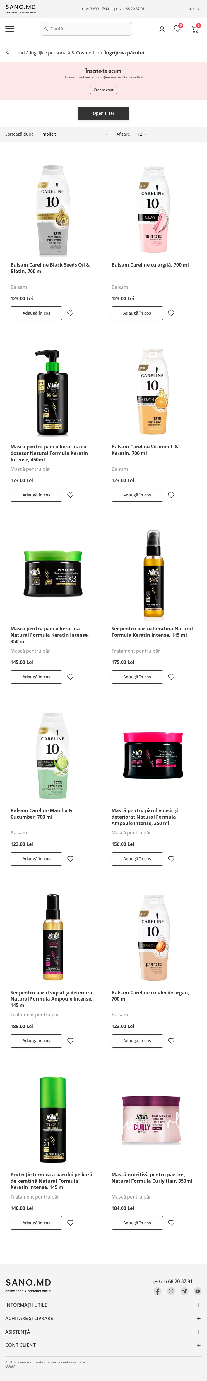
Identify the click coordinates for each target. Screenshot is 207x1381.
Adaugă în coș (36, 313)
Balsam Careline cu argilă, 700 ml (150, 265)
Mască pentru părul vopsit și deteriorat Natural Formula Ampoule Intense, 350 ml (145, 817)
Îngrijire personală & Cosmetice (64, 52)
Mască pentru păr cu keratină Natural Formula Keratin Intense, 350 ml (50, 635)
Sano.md (15, 52)
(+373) (129, 8)
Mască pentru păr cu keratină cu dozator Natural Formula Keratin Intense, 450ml (49, 453)
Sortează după (19, 134)
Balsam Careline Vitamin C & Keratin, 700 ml (145, 449)
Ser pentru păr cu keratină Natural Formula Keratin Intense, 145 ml (152, 631)
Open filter (103, 113)
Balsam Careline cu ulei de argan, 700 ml (150, 995)
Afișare (123, 134)
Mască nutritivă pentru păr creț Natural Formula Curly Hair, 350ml (152, 1177)
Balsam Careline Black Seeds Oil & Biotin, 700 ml (50, 268)
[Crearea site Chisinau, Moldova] (10, 1366)
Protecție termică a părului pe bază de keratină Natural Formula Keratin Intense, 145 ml (52, 1181)
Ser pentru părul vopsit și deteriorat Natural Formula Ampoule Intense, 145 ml (52, 999)
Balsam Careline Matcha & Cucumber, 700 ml (41, 813)
